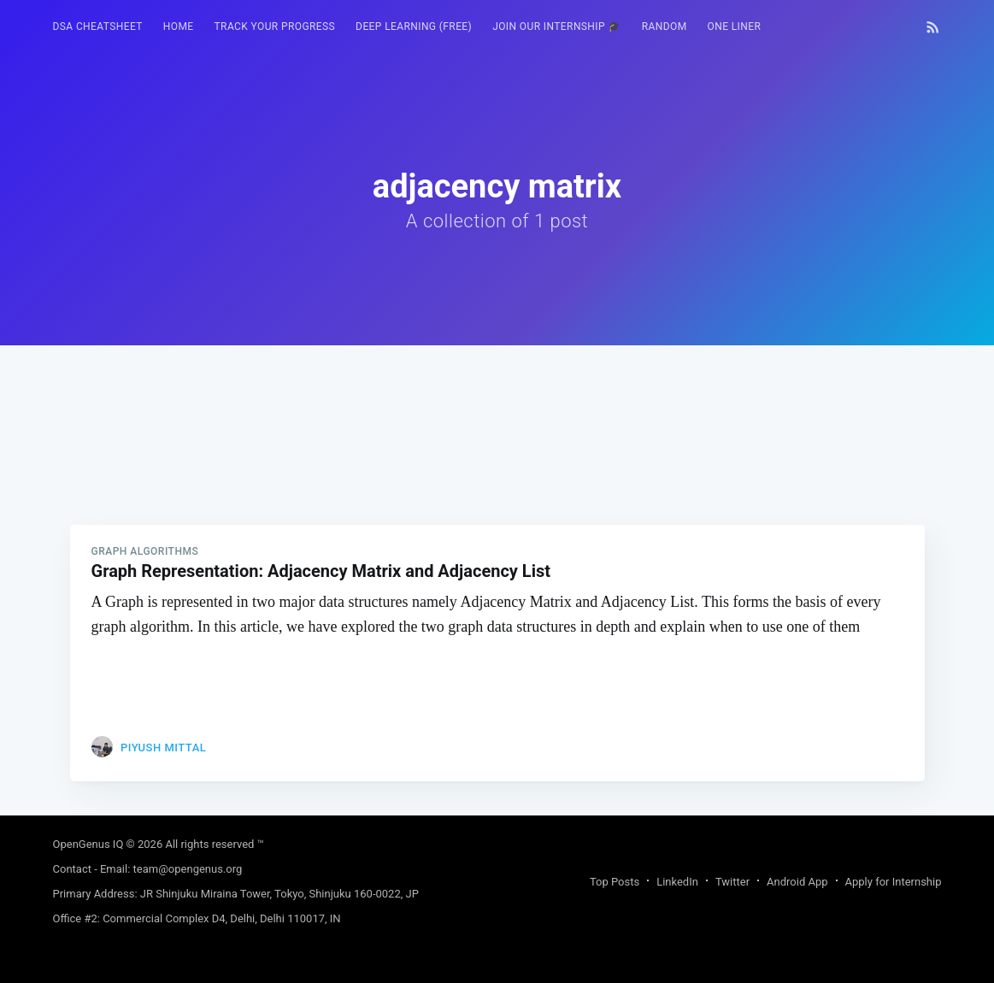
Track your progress (275, 26)
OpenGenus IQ (88, 844)
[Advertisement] (497, 465)
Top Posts (614, 881)
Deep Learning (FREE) (414, 26)
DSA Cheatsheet (98, 26)
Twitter (732, 881)
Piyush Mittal (163, 747)
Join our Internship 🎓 (556, 26)
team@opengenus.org (188, 868)
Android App (797, 881)
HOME (178, 26)
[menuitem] (98, 27)
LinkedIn (677, 881)
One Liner (735, 26)
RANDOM (664, 26)
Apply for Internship (893, 881)
